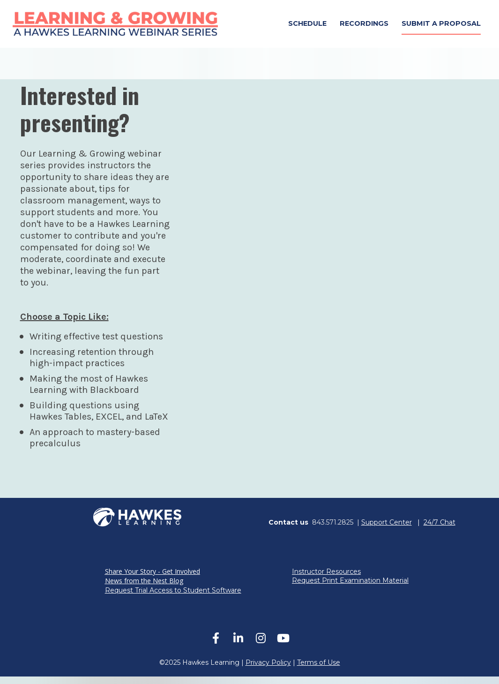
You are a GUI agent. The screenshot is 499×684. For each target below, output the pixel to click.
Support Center (386, 530)
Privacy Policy (268, 670)
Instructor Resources (326, 579)
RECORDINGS (364, 27)
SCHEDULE (307, 27)
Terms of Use (318, 670)
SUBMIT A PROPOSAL (441, 27)
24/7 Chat (439, 530)
